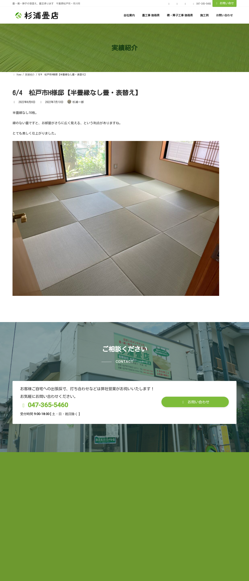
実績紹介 (44, 510)
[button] (195, 456)
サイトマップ (131, 510)
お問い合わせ (159, 510)
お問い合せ (224, 3)
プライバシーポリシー (99, 510)
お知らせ (22, 510)
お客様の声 (67, 510)
